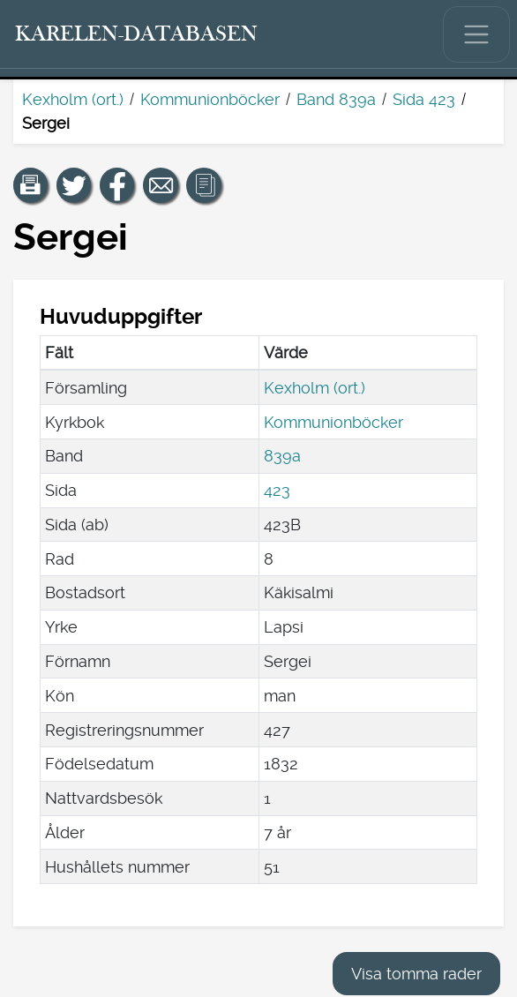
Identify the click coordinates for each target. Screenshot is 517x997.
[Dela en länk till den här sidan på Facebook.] (117, 185)
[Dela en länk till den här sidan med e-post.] (160, 185)
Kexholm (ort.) (73, 99)
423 (277, 490)
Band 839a (336, 99)
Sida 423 (424, 99)
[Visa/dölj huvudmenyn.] (476, 34)
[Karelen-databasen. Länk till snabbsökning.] (136, 34)
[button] (31, 185)
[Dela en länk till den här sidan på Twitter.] (74, 185)
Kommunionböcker (210, 99)
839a (282, 455)
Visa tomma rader (416, 973)
